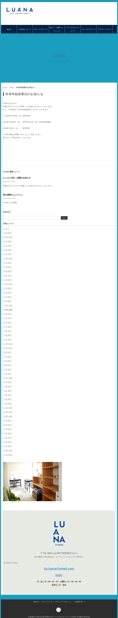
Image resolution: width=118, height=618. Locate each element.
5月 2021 (7, 365)
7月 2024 (7, 267)
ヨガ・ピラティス (41, 29)
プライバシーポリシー (63, 602)
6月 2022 (7, 322)
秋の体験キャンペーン (13, 195)
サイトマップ (47, 602)
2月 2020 (7, 403)
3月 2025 (7, 246)
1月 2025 (7, 254)
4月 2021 (7, 369)
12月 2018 (8, 450)
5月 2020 (7, 391)
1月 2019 (7, 446)
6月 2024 (7, 271)
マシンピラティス (89, 29)
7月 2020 (7, 386)
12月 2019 (8, 408)
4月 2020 (7, 395)
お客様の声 (79, 602)
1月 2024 (7, 280)
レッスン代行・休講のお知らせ (17, 178)
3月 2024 (7, 275)
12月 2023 (8, 284)
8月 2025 (7, 241)
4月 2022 (7, 331)
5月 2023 (7, 292)
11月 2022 (8, 310)
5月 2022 (7, 327)
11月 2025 (8, 237)
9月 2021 (7, 352)
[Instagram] (58, 610)
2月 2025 (7, 250)
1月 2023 (7, 301)
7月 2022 (7, 318)
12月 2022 (8, 305)
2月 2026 (7, 233)
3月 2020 (7, 399)
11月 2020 (8, 378)
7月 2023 (7, 288)
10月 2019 (8, 416)
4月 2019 (7, 433)
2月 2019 (7, 442)
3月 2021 (7, 374)
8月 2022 (7, 314)
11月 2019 (8, 412)
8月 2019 (7, 425)
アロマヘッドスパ (105, 29)
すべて (6, 228)
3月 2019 (7, 438)
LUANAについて (24, 29)
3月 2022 (7, 335)
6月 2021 (7, 361)
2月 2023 (7, 297)
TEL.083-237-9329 (10, 563)
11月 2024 (8, 258)
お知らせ (36, 602)
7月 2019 (7, 429)
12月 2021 (8, 344)
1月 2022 (7, 339)
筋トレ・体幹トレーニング (57, 29)
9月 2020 (7, 382)
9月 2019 (7, 420)
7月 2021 (7, 356)
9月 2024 (7, 263)
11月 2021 (8, 348)
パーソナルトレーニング (73, 29)
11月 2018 (8, 455)
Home (9, 29)
